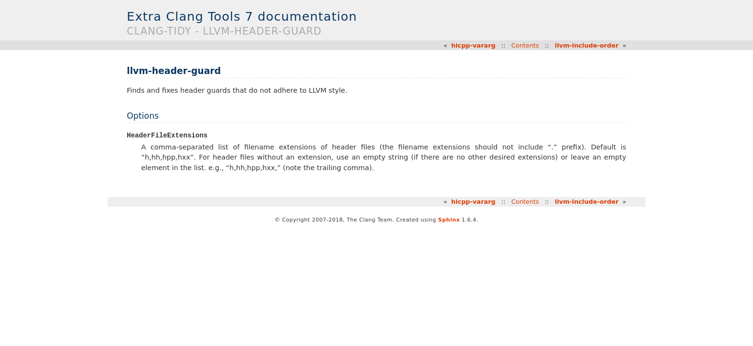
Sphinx (449, 220)
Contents (525, 45)
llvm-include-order (587, 45)
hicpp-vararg (473, 45)
